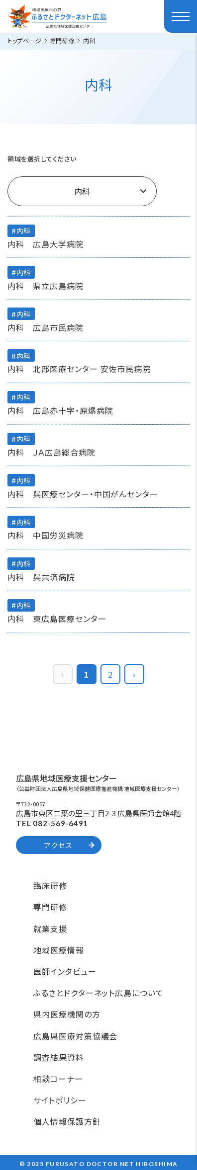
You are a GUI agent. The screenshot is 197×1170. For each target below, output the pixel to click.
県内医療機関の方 (66, 1014)
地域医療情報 (58, 950)
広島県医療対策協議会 (75, 1036)
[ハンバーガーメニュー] (180, 16)
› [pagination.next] (134, 674)
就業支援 (50, 929)
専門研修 (50, 907)
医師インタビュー (65, 971)
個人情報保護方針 (67, 1121)
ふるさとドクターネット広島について (98, 993)
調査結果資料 (58, 1057)
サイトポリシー (60, 1100)
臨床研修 (50, 885)
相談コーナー (58, 1079)
